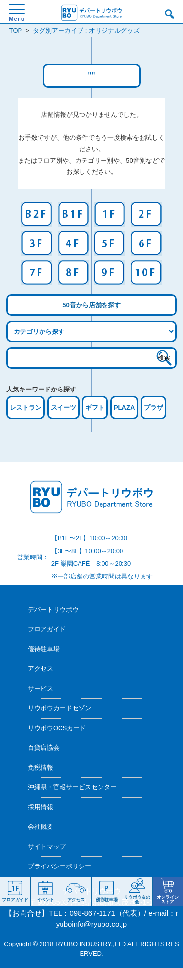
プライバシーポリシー (59, 866)
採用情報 (40, 807)
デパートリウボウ (53, 609)
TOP (15, 30)
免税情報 (40, 767)
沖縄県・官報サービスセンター (72, 787)
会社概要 (40, 826)
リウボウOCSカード (57, 728)
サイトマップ (47, 846)
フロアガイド (47, 629)
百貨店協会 (44, 747)
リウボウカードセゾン (59, 708)
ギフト (94, 407)
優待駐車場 (44, 649)
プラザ (153, 407)
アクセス (40, 668)
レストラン (25, 407)
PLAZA (124, 407)
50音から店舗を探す (91, 305)
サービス (40, 688)
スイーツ (63, 407)
